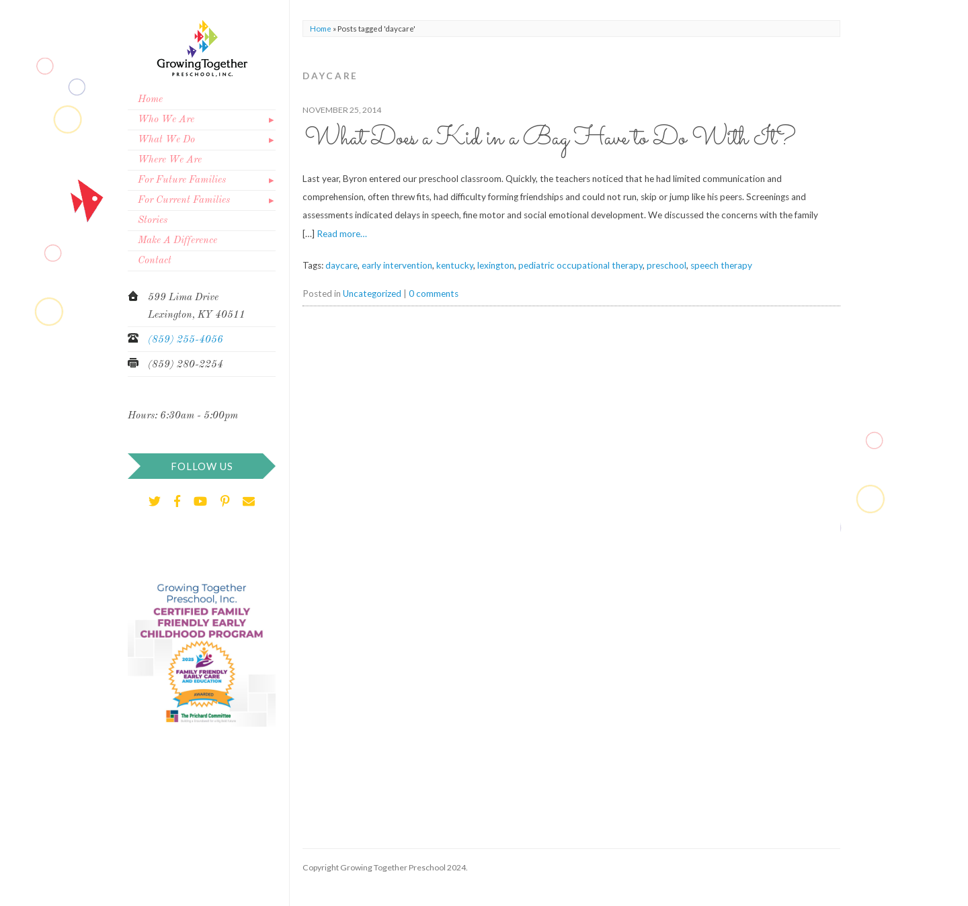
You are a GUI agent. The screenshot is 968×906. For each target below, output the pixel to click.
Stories (152, 221)
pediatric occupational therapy (580, 265)
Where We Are (170, 160)
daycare (341, 265)
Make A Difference (177, 241)
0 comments (433, 293)
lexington (495, 265)
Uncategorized (372, 293)
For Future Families (182, 180)
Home (150, 100)
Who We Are (166, 120)
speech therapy (721, 265)
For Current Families (184, 200)
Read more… (342, 233)
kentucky (454, 265)
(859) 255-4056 (185, 340)
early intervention (397, 265)
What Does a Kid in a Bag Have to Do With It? (550, 138)
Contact (154, 261)
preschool (666, 265)
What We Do (166, 140)
